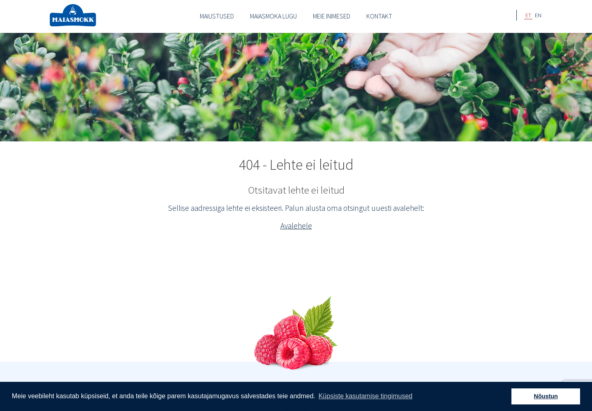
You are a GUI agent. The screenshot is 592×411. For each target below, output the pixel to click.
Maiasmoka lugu (273, 16)
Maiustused (217, 16)
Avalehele (296, 226)
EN (538, 15)
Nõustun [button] (546, 396)
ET (528, 15)
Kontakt (379, 16)
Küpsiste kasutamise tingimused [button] (366, 396)
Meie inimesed (331, 16)
